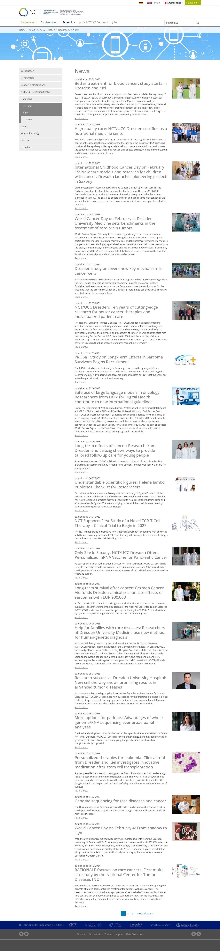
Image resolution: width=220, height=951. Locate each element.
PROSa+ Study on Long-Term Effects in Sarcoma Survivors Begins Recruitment (119, 359)
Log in (157, 2)
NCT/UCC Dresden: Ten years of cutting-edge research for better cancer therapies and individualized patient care (116, 311)
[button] (174, 2)
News (26, 112)
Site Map (81, 934)
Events (24, 126)
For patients (27, 22)
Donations (26, 98)
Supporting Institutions (33, 84)
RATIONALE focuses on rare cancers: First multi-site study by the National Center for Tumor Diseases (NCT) (119, 874)
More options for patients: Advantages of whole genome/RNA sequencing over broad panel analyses (119, 722)
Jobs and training (30, 133)
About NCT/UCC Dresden (92, 22)
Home (22, 29)
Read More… (81, 118)
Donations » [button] (192, 2)
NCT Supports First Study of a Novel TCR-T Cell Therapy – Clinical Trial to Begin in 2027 (117, 523)
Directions (26, 147)
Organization (28, 77)
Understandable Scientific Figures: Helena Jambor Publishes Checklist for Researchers (120, 484)
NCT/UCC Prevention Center (35, 91)
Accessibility (95, 934)
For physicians (48, 22)
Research (68, 22)
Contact (25, 140)
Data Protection (134, 934)
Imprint (119, 934)
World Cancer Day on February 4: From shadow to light (121, 830)
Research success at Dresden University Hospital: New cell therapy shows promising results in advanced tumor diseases (120, 682)
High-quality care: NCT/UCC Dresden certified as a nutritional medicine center (121, 131)
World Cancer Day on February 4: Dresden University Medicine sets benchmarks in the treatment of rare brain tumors (115, 223)
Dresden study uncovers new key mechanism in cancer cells (119, 271)
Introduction (27, 70)
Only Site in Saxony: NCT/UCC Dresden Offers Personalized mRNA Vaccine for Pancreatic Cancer (121, 555)
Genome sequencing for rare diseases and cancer (120, 800)
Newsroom (64, 29)
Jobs (114, 22)
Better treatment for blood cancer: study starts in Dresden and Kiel (121, 86)
